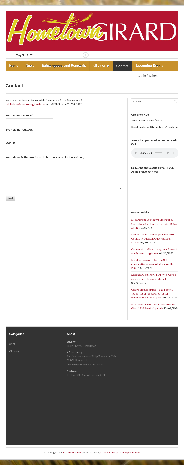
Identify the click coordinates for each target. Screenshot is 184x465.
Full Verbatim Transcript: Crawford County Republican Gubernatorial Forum (152, 238)
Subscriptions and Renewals (64, 65)
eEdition (101, 65)
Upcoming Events (149, 65)
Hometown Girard (72, 452)
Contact (122, 66)
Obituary (14, 351)
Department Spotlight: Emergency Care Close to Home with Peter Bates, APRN (154, 223)
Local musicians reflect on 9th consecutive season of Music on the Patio (152, 264)
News (30, 65)
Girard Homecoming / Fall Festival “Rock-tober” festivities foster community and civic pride (152, 293)
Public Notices (147, 75)
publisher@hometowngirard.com (25, 104)
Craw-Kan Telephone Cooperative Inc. (120, 452)
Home (13, 65)
